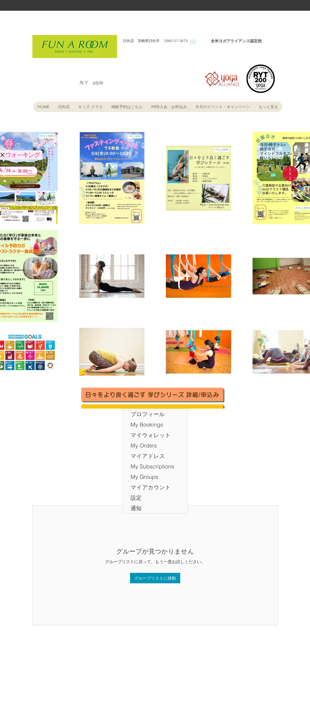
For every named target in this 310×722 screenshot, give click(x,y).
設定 (136, 497)
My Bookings (147, 424)
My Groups (144, 476)
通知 (136, 508)
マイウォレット (151, 435)
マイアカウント (151, 487)
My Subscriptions (152, 466)
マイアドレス (148, 455)
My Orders (144, 445)
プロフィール (148, 414)
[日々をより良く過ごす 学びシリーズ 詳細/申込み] (152, 394)
